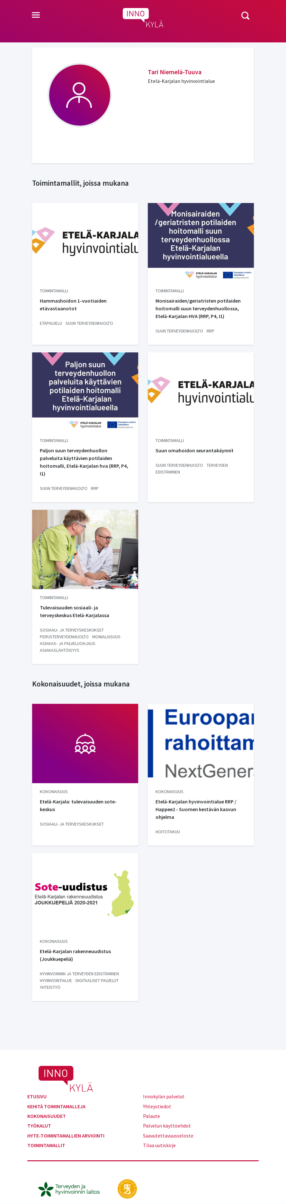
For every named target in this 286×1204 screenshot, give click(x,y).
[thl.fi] (72, 1188)
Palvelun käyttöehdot (167, 1125)
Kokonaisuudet (46, 1116)
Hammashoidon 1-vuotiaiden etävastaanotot (73, 304)
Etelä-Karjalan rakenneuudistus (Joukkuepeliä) (75, 955)
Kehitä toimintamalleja (56, 1106)
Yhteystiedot (157, 1106)
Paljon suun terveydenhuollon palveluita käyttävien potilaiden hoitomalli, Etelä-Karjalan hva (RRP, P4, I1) (84, 462)
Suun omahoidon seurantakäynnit (195, 450)
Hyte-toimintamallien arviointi (65, 1135)
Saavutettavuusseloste (168, 1135)
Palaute (151, 1116)
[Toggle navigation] (35, 15)
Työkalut (39, 1125)
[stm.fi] (127, 1188)
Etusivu (37, 1096)
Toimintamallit (46, 1145)
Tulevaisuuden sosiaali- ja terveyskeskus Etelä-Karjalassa (74, 611)
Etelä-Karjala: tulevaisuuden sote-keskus (78, 805)
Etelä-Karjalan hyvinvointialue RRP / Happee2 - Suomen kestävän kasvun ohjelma (196, 809)
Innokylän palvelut (163, 1096)
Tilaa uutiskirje (159, 1145)
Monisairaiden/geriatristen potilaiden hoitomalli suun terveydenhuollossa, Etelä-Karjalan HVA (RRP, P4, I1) (198, 308)
